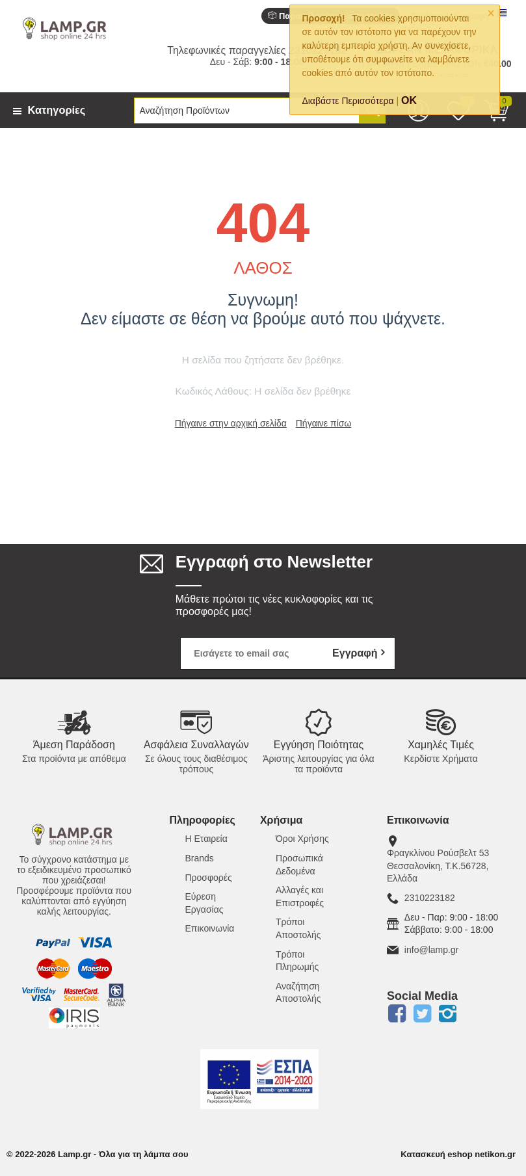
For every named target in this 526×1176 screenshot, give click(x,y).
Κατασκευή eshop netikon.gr (458, 1154)
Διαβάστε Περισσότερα (347, 101)
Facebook (397, 1013)
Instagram (448, 1013)
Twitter (422, 1013)
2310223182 (429, 898)
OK (409, 100)
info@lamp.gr (431, 950)
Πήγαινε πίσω (324, 423)
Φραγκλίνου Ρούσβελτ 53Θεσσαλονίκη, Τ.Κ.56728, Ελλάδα (438, 865)
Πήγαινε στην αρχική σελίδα (231, 423)
